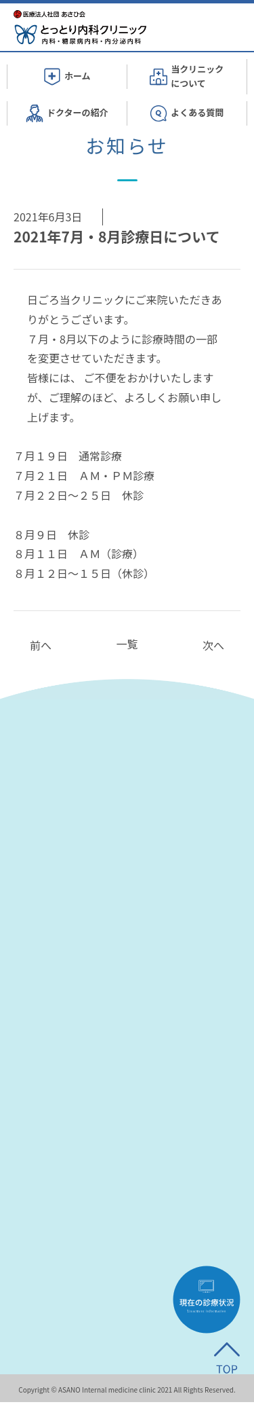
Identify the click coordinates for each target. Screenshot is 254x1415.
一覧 (126, 644)
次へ (213, 645)
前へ (40, 645)
